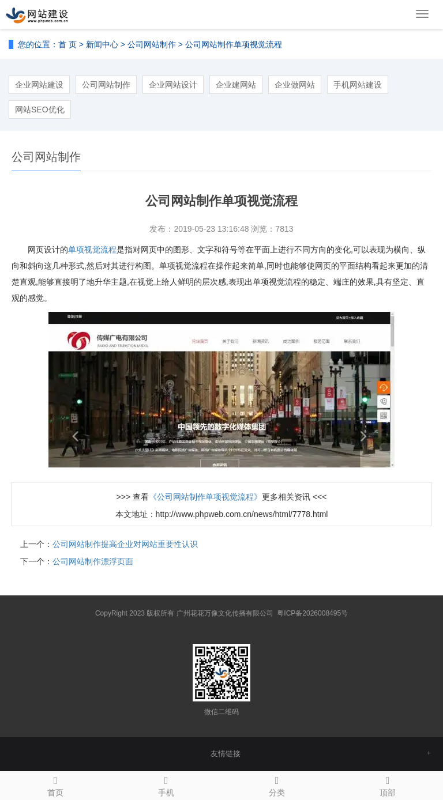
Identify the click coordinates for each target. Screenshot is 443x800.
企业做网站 (295, 84)
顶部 (387, 784)
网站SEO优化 (40, 109)
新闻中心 (102, 44)
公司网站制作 (151, 44)
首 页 (67, 44)
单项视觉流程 (92, 249)
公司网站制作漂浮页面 (92, 561)
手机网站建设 (357, 84)
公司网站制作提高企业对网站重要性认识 (125, 544)
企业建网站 (236, 84)
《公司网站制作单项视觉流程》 (205, 496)
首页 (55, 784)
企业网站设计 (173, 84)
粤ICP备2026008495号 (312, 613)
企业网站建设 (39, 84)
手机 (166, 784)
